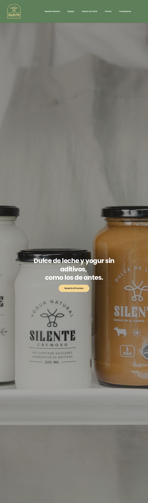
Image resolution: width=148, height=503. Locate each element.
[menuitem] (52, 11)
